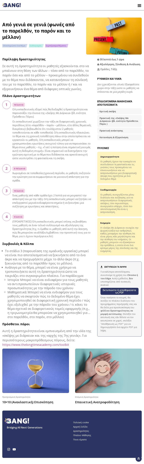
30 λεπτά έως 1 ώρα (112, 59)
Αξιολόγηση (107, 64)
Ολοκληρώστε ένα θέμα (14, 45)
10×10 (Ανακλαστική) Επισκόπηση (27, 402)
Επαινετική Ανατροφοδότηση (97, 402)
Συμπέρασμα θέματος (56, 45)
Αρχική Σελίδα (80, 426)
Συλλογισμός (36, 45)
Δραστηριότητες (81, 430)
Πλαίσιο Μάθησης (82, 435)
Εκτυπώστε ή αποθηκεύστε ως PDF (119, 291)
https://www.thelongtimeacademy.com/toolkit (35, 345)
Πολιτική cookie (81, 422)
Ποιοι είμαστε (80, 439)
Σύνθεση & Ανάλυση (127, 64)
